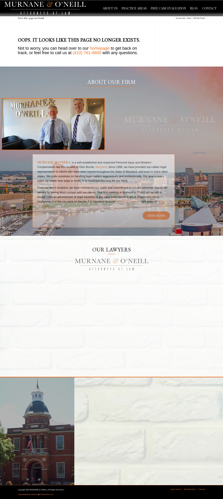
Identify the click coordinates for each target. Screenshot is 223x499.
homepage (100, 48)
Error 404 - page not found (31, 18)
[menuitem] (110, 8)
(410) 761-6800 (87, 52)
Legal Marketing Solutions (27, 494)
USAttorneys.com (46, 494)
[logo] (45, 8)
